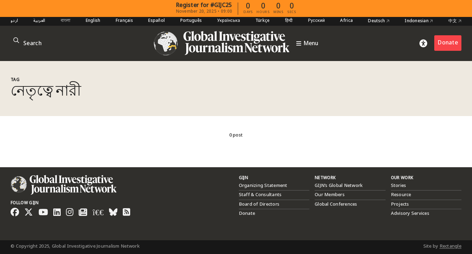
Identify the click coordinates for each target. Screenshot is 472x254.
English (93, 21)
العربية (39, 21)
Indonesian (419, 21)
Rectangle (450, 246)
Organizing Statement (263, 185)
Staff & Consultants (260, 195)
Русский (316, 21)
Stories (398, 185)
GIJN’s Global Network (339, 185)
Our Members (330, 195)
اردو (14, 21)
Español (156, 21)
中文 (454, 21)
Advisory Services (410, 213)
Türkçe (262, 21)
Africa (346, 21)
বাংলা (66, 21)
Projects (400, 204)
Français (124, 21)
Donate (448, 43)
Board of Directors (259, 204)
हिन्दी (289, 21)
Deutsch (378, 21)
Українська (228, 21)
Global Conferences (336, 204)
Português (191, 21)
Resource (401, 195)
